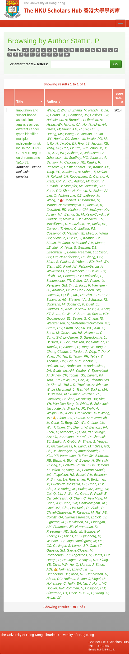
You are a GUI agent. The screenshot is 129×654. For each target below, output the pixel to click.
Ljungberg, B (90, 536)
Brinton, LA (59, 479)
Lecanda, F (54, 295)
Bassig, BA (89, 399)
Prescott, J (54, 167)
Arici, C (70, 309)
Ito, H (54, 143)
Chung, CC (58, 115)
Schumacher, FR (58, 281)
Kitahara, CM (78, 210)
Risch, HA (53, 276)
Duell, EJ (92, 304)
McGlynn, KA (99, 210)
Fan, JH (87, 456)
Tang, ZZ (102, 347)
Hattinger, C (71, 560)
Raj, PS (101, 512)
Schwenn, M (55, 304)
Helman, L (66, 569)
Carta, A (68, 243)
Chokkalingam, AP (92, 503)
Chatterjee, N (66, 451)
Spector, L (89, 361)
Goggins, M (55, 309)
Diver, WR (60, 564)
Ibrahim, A (94, 120)
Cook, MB (76, 593)
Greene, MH (90, 413)
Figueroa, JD (55, 522)
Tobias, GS (77, 375)
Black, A (59, 460)
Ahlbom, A (74, 153)
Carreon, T (54, 228)
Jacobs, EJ (68, 143)
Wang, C (71, 134)
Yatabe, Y (82, 370)
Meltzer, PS (87, 228)
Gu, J (84, 465)
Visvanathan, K (86, 527)
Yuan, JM (53, 356)
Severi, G (79, 318)
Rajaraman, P (79, 479)
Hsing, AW (54, 124)
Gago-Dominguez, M (80, 541)
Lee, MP (73, 361)
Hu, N (87, 124)
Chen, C (80, 498)
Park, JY (102, 262)
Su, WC (86, 328)
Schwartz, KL (98, 299)
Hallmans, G (93, 333)
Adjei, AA (99, 124)
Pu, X (105, 352)
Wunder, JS (55, 541)
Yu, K (96, 309)
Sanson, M (54, 162)
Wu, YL (73, 493)
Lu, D (89, 593)
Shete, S (89, 441)
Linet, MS (53, 508)
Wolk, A (92, 408)
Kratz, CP (53, 181)
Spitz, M (76, 531)
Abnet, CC (54, 579)
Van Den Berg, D (65, 404)
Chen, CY (64, 427)
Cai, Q (51, 493)
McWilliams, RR (58, 224)
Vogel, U (98, 579)
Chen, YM (69, 503)
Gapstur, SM (55, 550)
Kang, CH (73, 470)
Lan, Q (51, 195)
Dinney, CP (59, 375)
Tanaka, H (53, 347)
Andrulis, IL (84, 569)
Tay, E (66, 356)
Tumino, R (77, 394)
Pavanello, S (79, 271)
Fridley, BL (54, 536)
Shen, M (73, 399)
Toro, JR (52, 380)
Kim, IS (56, 385)
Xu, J (87, 583)
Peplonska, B (92, 276)
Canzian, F (88, 134)
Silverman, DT (56, 593)
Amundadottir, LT (90, 451)
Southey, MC (78, 157)
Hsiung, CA (72, 124)
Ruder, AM (70, 129)
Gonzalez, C (55, 399)
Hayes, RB (90, 560)
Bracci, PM (84, 475)
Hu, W (83, 129)
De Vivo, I (87, 295)
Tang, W (87, 347)
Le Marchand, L (62, 389)
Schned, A (72, 200)
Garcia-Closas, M (79, 550)
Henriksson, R (96, 574)
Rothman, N (74, 588)
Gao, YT (96, 546)
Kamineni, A (71, 172)
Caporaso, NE (74, 162)
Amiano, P (70, 437)
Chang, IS (95, 318)
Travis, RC (68, 380)
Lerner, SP (80, 546)
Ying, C (56, 465)
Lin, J (61, 493)
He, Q (73, 564)
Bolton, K (57, 470)
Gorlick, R (53, 219)
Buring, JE (68, 489)
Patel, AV (70, 266)
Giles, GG (102, 446)
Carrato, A (100, 176)
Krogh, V (97, 181)
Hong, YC (99, 583)
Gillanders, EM (93, 219)
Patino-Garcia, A (90, 266)
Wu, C (85, 422)
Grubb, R (74, 441)
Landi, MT (85, 446)
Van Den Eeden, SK (85, 290)
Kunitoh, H (54, 186)
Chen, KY (53, 503)
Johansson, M (56, 157)
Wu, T (50, 427)
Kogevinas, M (81, 555)
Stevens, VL (78, 299)
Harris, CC (101, 555)
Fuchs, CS (71, 536)
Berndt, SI (71, 214)
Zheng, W (80, 427)
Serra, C (58, 314)
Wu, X (70, 314)
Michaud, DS (62, 238)
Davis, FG (97, 271)
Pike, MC (71, 295)
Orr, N (57, 257)
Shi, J (50, 451)
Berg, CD (72, 422)
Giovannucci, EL (58, 318)
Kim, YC (81, 148)
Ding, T (94, 352)
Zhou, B (52, 432)
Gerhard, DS (87, 247)
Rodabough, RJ (57, 555)
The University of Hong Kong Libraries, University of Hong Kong (48, 635)
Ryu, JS (83, 143)
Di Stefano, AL (57, 394)
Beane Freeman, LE (82, 252)
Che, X (83, 380)
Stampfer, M (73, 186)
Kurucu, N (84, 191)
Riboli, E (100, 493)
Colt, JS (100, 517)
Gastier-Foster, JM (77, 167)
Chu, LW (68, 508)
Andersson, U (74, 257)
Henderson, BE (57, 574)
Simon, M (78, 139)
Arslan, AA (101, 191)
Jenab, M (95, 148)
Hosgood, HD (95, 588)
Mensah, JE (75, 233)
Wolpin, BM (55, 413)
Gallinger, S (61, 546)
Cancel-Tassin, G (59, 498)
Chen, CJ (93, 394)
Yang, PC (53, 172)
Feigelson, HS (64, 475)
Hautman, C (100, 342)
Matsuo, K (94, 205)
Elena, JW (65, 418)
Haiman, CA (55, 366)
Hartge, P (53, 560)
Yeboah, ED (85, 262)
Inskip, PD (94, 139)
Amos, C (70, 228)
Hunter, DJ (61, 139)
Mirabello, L (68, 432)
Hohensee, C (56, 583)
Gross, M (53, 129)
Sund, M (52, 333)
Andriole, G (60, 290)
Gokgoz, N (92, 531)
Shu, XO (52, 489)
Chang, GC (93, 257)
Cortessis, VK (93, 186)
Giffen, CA (80, 281)
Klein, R (83, 508)
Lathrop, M (91, 195)
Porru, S (103, 295)
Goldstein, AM (63, 370)
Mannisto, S (90, 200)
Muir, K (57, 247)
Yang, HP (53, 148)
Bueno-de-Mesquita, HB (68, 484)
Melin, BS (99, 224)
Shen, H (69, 191)
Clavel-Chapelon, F (60, 512)
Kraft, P (85, 437)
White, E (86, 404)
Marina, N (53, 205)
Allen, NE (77, 574)
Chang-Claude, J (58, 352)
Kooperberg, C (80, 176)
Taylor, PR (80, 356)
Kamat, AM (101, 167)
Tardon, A (80, 352)
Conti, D (57, 422)
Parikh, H (95, 110)
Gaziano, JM (81, 224)
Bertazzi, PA (98, 427)
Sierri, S (52, 262)
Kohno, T (88, 172)
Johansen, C (93, 153)
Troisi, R (69, 385)
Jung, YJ (101, 489)
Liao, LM (98, 422)
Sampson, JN (78, 115)
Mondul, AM (84, 243)
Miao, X (91, 233)
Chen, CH (95, 484)
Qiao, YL (85, 432)
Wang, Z (52, 110)
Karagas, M (85, 512)
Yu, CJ (67, 181)
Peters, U (97, 281)
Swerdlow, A (93, 337)
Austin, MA (54, 214)
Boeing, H (86, 460)
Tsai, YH (82, 389)
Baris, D (57, 342)
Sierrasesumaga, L (79, 517)
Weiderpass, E (57, 271)
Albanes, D (71, 347)
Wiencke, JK (76, 408)
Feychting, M (97, 498)
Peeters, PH (72, 276)
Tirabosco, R (75, 366)
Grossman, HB (72, 333)
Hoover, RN (55, 588)
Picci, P (84, 285)
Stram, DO (54, 328)
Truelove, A (85, 385)
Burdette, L (77, 120)
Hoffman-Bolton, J (77, 579)
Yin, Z (73, 285)
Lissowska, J (55, 252)
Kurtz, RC (53, 191)
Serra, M (83, 314)
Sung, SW (53, 337)
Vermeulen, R (70, 456)
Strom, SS (71, 328)
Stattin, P (53, 243)
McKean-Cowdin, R (95, 214)
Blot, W (72, 460)
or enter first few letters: (29, 64)
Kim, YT (52, 456)
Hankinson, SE (78, 522)
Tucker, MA (99, 389)
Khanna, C (91, 238)
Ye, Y (77, 238)
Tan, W (83, 342)
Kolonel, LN (59, 176)
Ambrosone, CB (70, 195)
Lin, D (94, 465)
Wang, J (54, 200)
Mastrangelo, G (74, 205)
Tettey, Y (96, 356)
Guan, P (86, 493)
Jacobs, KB (99, 143)
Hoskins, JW (99, 115)
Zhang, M (79, 110)
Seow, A (84, 309)
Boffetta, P (70, 465)
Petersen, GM (56, 285)
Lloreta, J (87, 564)
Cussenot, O (55, 233)
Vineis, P (96, 508)
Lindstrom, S (72, 337)
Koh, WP (58, 153)
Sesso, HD (100, 314)
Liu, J (56, 437)
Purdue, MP (83, 418)
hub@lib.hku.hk (106, 649)
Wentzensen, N (57, 323)
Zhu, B (65, 110)
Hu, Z (94, 129)
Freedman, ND (57, 531)
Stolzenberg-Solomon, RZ (90, 323)
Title (19, 101)
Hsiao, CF (53, 598)
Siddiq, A (58, 441)
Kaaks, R (93, 162)
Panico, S (67, 262)
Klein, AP (72, 413)
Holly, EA (74, 583)
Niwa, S (70, 247)
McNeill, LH (71, 219)
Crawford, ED (56, 210)
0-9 (25, 49)
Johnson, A (98, 157)
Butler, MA (85, 489)
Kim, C (99, 328)
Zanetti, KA (95, 375)
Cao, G (67, 148)
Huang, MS (54, 134)
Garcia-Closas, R (63, 446)
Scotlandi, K (75, 304)
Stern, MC (53, 266)
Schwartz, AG (56, 299)
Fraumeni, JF (63, 527)
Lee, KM (70, 342)
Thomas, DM (55, 361)
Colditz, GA (54, 517)
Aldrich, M (81, 181)
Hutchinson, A (56, 120)
